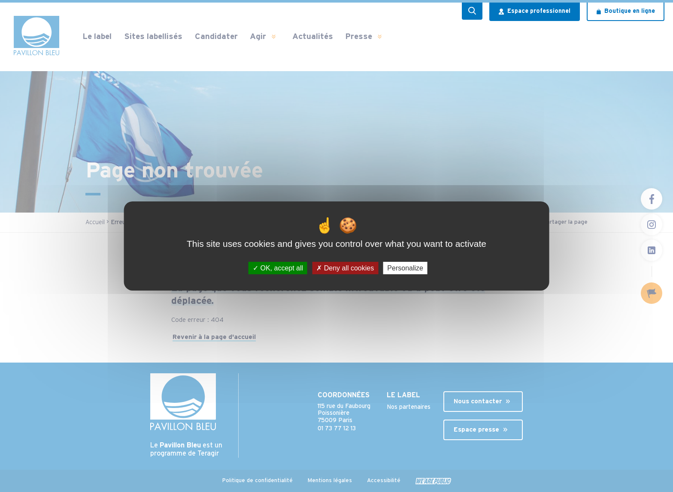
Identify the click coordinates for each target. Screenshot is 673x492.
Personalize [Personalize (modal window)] (405, 268)
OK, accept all (278, 268)
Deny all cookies (345, 268)
